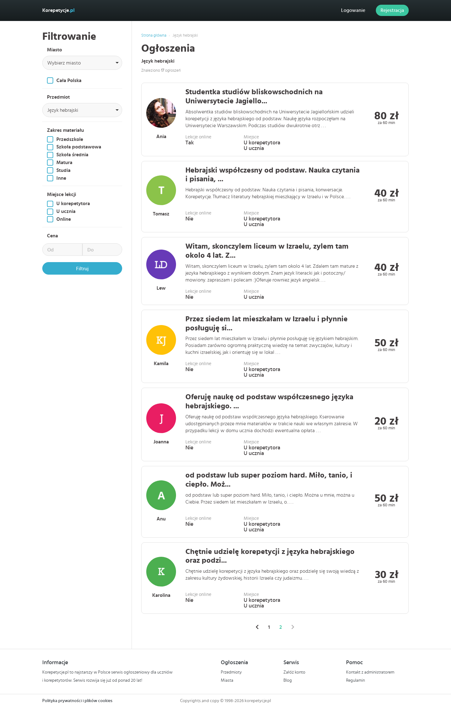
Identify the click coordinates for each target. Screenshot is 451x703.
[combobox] (82, 63)
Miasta (227, 680)
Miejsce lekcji (61, 194)
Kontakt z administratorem (370, 672)
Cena (52, 235)
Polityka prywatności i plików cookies (77, 701)
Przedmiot (58, 97)
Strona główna (153, 36)
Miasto (54, 49)
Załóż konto (294, 672)
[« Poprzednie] (257, 627)
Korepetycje (58, 10)
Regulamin (355, 680)
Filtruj (82, 268)
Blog (287, 680)
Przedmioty (231, 672)
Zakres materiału (65, 130)
